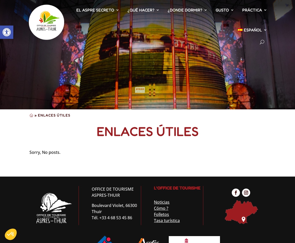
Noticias (162, 202)
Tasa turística (167, 220)
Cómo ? (161, 208)
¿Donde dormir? (185, 10)
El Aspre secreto (95, 10)
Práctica (252, 10)
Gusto (222, 10)
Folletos (161, 214)
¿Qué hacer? (141, 10)
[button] (6, 32)
